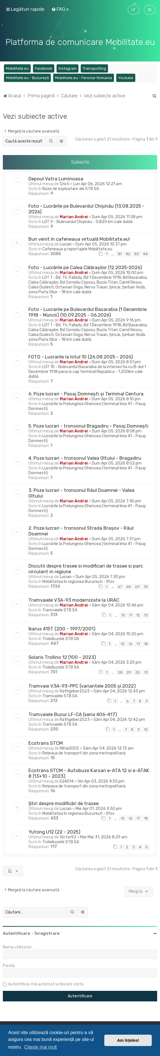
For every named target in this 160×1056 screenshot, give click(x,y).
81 (120, 253)
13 (146, 614)
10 (123, 614)
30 (137, 672)
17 (138, 643)
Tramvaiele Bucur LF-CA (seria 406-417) (72, 714)
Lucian (66, 243)
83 (136, 253)
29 (129, 672)
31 (146, 672)
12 (138, 614)
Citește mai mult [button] (40, 1047)
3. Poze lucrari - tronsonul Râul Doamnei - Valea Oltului (81, 492)
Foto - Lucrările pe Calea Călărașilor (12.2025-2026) (85, 266)
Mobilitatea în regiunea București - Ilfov (78, 580)
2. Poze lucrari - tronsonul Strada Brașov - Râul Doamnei (81, 530)
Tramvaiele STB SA (59, 609)
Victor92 (68, 836)
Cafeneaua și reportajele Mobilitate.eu (77, 248)
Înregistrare (47, 932)
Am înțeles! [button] (128, 1040)
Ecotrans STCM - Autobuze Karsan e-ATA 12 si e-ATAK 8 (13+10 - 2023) (88, 772)
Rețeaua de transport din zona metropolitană (84, 752)
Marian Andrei (74, 216)
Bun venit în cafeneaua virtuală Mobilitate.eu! (79, 238)
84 (145, 253)
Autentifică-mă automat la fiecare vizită (46, 983)
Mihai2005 (69, 747)
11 (130, 614)
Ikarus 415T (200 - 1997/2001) (61, 628)
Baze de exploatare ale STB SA (70, 187)
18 (146, 643)
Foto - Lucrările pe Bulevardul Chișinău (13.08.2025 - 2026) (86, 208)
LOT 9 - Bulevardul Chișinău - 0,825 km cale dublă (87, 220)
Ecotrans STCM (45, 742)
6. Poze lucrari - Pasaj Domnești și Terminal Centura (86, 393)
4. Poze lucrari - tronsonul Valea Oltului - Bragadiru (84, 457)
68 (128, 586)
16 (130, 643)
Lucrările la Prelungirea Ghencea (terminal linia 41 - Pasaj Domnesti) (87, 405)
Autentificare (16, 932)
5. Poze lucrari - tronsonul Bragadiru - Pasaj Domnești (88, 425)
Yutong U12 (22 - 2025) (54, 831)
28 (120, 672)
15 (122, 643)
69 (137, 586)
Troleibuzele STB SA (60, 638)
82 (128, 253)
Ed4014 (67, 780)
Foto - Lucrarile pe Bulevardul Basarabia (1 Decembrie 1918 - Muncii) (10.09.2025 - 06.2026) (87, 311)
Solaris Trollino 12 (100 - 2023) (62, 656)
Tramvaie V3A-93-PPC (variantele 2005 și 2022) (82, 685)
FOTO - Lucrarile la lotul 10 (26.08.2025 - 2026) (80, 356)
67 (120, 586)
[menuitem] (58, 9)
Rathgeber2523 (75, 690)
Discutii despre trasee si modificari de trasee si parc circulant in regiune (85, 568)
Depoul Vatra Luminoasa (55, 178)
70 (146, 586)
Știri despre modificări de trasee (63, 802)
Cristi (64, 183)
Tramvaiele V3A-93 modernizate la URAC (73, 599)
